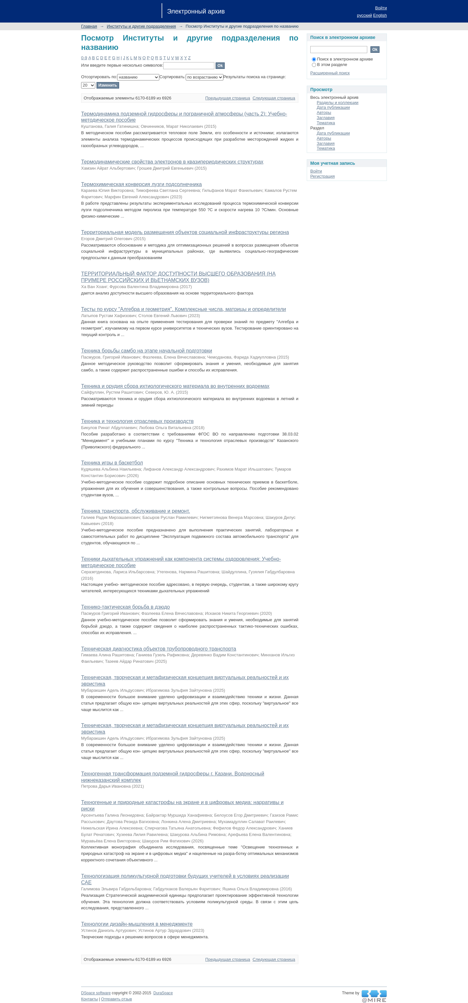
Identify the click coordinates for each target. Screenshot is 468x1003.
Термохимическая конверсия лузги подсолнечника (141, 184)
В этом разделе (329, 64)
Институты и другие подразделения (141, 26)
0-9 (84, 57)
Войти (381, 7)
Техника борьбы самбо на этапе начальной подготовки (146, 350)
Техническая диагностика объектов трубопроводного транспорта (158, 648)
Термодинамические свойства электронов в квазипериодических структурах (172, 161)
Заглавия (326, 117)
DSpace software (96, 993)
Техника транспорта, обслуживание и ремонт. (135, 511)
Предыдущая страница (227, 98)
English (380, 15)
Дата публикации (333, 107)
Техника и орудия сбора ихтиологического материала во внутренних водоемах (175, 386)
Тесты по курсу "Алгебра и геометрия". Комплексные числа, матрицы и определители (183, 309)
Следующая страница (274, 98)
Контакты (89, 999)
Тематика (326, 122)
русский (364, 15)
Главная (89, 26)
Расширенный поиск (330, 72)
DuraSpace (163, 993)
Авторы (324, 112)
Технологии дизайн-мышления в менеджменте (136, 924)
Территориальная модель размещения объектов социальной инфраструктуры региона (185, 232)
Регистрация (322, 176)
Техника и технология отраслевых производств (137, 421)
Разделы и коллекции (338, 102)
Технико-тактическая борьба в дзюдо (125, 607)
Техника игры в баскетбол (112, 462)
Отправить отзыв (116, 999)
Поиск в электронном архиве (342, 59)
